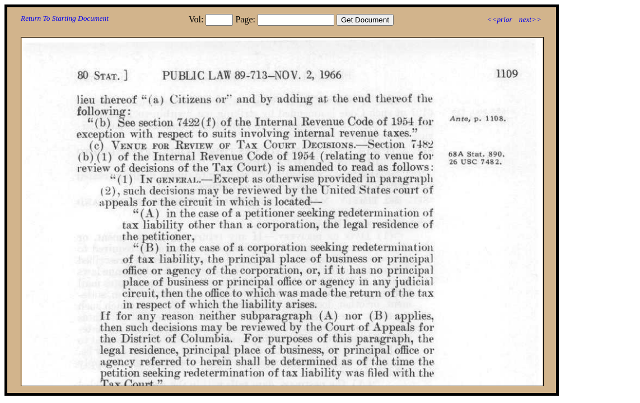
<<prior (499, 19)
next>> (530, 19)
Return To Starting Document (65, 18)
